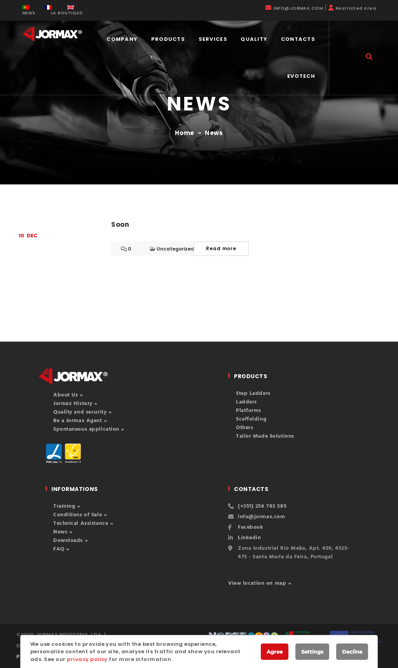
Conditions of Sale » (80, 514)
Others (244, 427)
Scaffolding (251, 419)
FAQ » (61, 549)
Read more (221, 248)
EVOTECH (301, 76)
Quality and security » (82, 412)
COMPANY (122, 39)
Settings (312, 652)
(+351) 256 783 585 (262, 506)
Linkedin (249, 537)
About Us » (68, 395)
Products (168, 39)
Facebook (250, 527)
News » (62, 532)
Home (184, 133)
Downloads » (70, 540)
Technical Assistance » (83, 523)
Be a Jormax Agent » (80, 420)
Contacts (298, 39)
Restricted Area (355, 8)
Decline (352, 652)
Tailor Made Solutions (265, 436)
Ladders (246, 402)
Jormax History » (75, 403)
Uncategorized (175, 248)
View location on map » (259, 583)
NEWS (28, 13)
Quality (254, 39)
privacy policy (87, 659)
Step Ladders (253, 393)
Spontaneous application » (88, 429)
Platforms (248, 410)
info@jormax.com (261, 516)
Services (213, 39)
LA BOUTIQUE (66, 13)
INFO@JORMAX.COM (298, 8)
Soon (120, 224)
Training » (66, 506)
